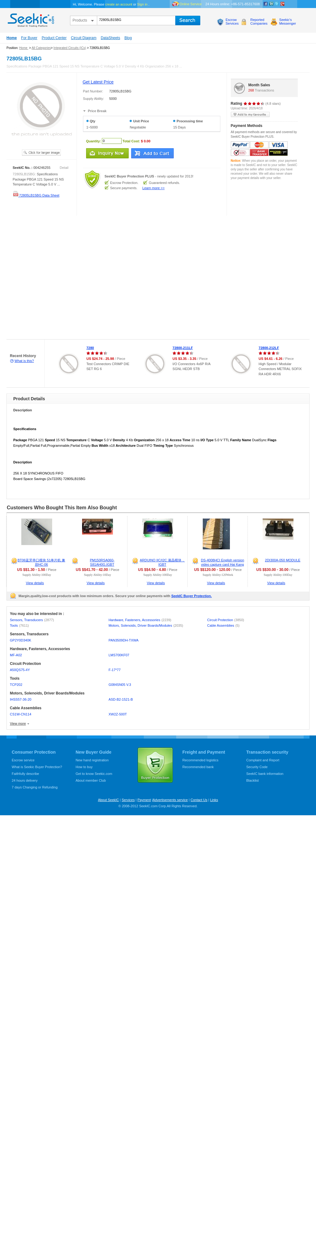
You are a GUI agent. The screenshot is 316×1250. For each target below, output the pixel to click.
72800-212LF (269, 348)
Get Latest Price (98, 81)
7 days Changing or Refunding (35, 787)
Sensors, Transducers (32, 620)
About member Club (91, 780)
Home (11, 38)
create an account (118, 4)
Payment (144, 800)
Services (128, 800)
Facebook (266, 4)
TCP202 (16, 684)
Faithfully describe (25, 774)
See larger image (41, 152)
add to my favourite (250, 114)
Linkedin (271, 4)
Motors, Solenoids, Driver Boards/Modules (146, 625)
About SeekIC (108, 800)
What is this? (24, 361)
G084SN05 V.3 (120, 684)
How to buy (84, 767)
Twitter (277, 4)
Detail (64, 167)
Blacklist (252, 780)
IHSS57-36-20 (20, 699)
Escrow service (23, 760)
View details (35, 583)
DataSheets (110, 38)
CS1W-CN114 (20, 714)
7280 (90, 348)
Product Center (54, 38)
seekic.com (30, 19)
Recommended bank (198, 767)
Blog (128, 38)
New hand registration (92, 760)
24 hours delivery (25, 780)
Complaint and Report (262, 760)
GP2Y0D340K (20, 640)
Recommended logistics (200, 760)
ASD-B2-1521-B (121, 699)
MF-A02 (16, 655)
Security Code (257, 767)
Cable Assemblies (223, 625)
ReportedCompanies (259, 21)
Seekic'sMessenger (287, 21)
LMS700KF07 (119, 655)
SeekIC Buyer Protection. (191, 596)
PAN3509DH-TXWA (124, 640)
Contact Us (198, 800)
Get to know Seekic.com (94, 774)
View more (18, 723)
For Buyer (29, 38)
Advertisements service (170, 800)
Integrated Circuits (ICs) (69, 48)
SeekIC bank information (264, 774)
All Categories (41, 48)
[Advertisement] (62, 278)
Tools (19, 625)
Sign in (142, 4)
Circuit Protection (225, 620)
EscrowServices (232, 21)
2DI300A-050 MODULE (283, 560)
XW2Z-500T (118, 714)
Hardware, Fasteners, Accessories (140, 620)
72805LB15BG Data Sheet (36, 195)
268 (251, 90)
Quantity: (93, 141)
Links (214, 800)
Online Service (191, 4)
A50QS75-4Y (20, 670)
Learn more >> (153, 188)
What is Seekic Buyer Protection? (37, 767)
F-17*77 (115, 670)
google (282, 4)
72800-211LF (183, 348)
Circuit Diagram (84, 38)
